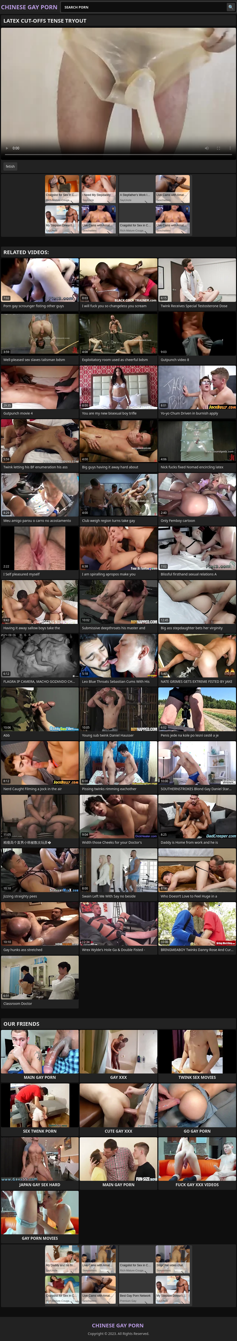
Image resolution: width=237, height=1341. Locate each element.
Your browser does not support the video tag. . (118, 94)
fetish (10, 166)
